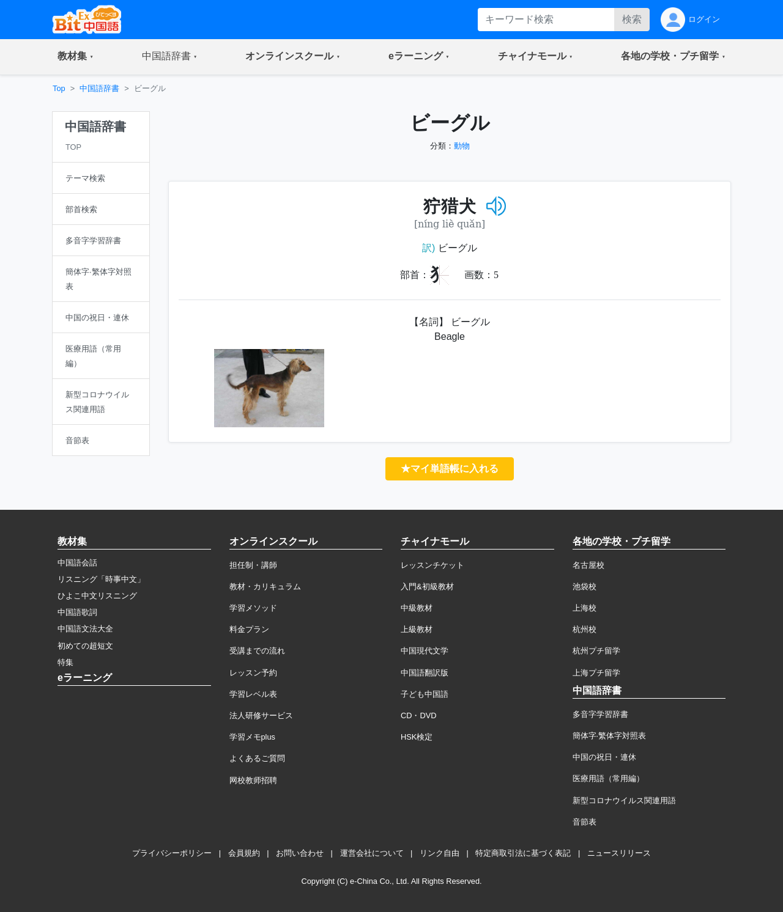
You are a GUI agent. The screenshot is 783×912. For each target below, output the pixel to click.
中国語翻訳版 (424, 672)
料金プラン (249, 629)
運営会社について (372, 853)
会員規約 (244, 853)
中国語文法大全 (85, 628)
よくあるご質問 (257, 758)
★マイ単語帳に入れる (450, 468)
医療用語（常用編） (608, 778)
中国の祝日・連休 (604, 757)
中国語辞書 (99, 88)
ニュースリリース (619, 853)
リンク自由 (439, 853)
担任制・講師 (253, 565)
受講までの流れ (257, 650)
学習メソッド (253, 607)
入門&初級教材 (427, 586)
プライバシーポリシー (172, 853)
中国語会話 (77, 562)
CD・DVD (419, 715)
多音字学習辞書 (600, 714)
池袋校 (584, 586)
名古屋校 (588, 565)
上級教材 (416, 629)
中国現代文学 (424, 650)
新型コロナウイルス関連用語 (624, 800)
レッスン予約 (253, 672)
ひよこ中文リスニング (97, 595)
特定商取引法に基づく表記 (523, 853)
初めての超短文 (85, 645)
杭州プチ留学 (596, 650)
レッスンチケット (432, 565)
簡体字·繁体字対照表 (610, 735)
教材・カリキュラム (265, 586)
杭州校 (584, 629)
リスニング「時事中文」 (101, 579)
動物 (462, 145)
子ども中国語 (424, 694)
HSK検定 (416, 736)
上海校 (584, 607)
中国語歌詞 (77, 612)
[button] (75, 57)
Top (59, 88)
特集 (65, 662)
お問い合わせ (300, 853)
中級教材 (416, 607)
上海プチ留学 (596, 672)
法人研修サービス (261, 715)
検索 (632, 19)
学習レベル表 (253, 694)
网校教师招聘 (253, 780)
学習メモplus (252, 736)
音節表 (584, 821)
